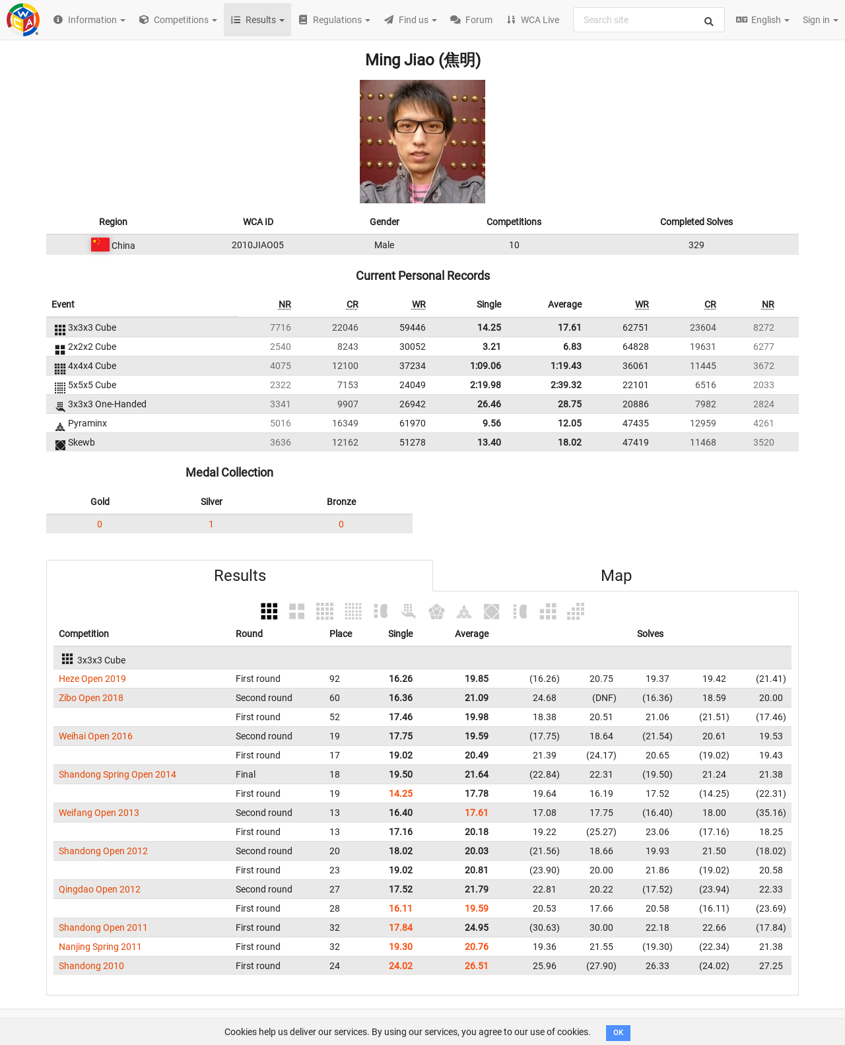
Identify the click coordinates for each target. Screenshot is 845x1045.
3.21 (492, 346)
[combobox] (649, 19)
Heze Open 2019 (92, 678)
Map (616, 575)
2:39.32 (566, 385)
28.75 (570, 404)
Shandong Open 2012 (103, 851)
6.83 (572, 346)
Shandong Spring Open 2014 (117, 774)
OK (618, 1032)
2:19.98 (485, 385)
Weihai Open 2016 (96, 736)
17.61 (570, 327)
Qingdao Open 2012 (100, 889)
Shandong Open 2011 (103, 927)
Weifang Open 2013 (99, 812)
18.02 (570, 442)
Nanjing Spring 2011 (100, 946)
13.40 (489, 442)
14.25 (489, 327)
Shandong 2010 (91, 966)
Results (240, 575)
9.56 (492, 423)
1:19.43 (566, 365)
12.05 (570, 423)
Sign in (820, 20)
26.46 (489, 404)
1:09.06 (485, 365)
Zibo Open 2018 (91, 697)
